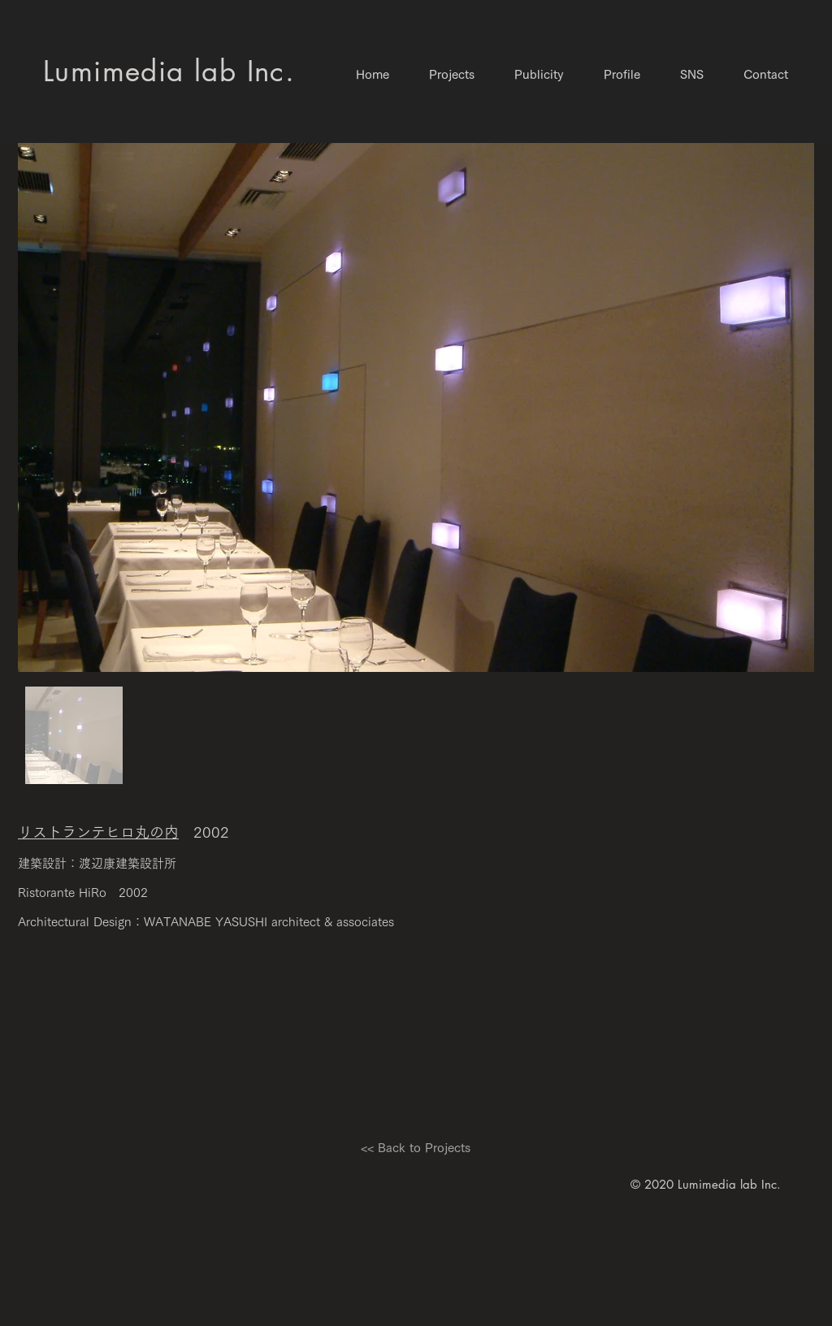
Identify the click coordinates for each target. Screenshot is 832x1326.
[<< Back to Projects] (415, 1147)
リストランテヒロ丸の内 (98, 832)
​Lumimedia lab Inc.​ (169, 71)
